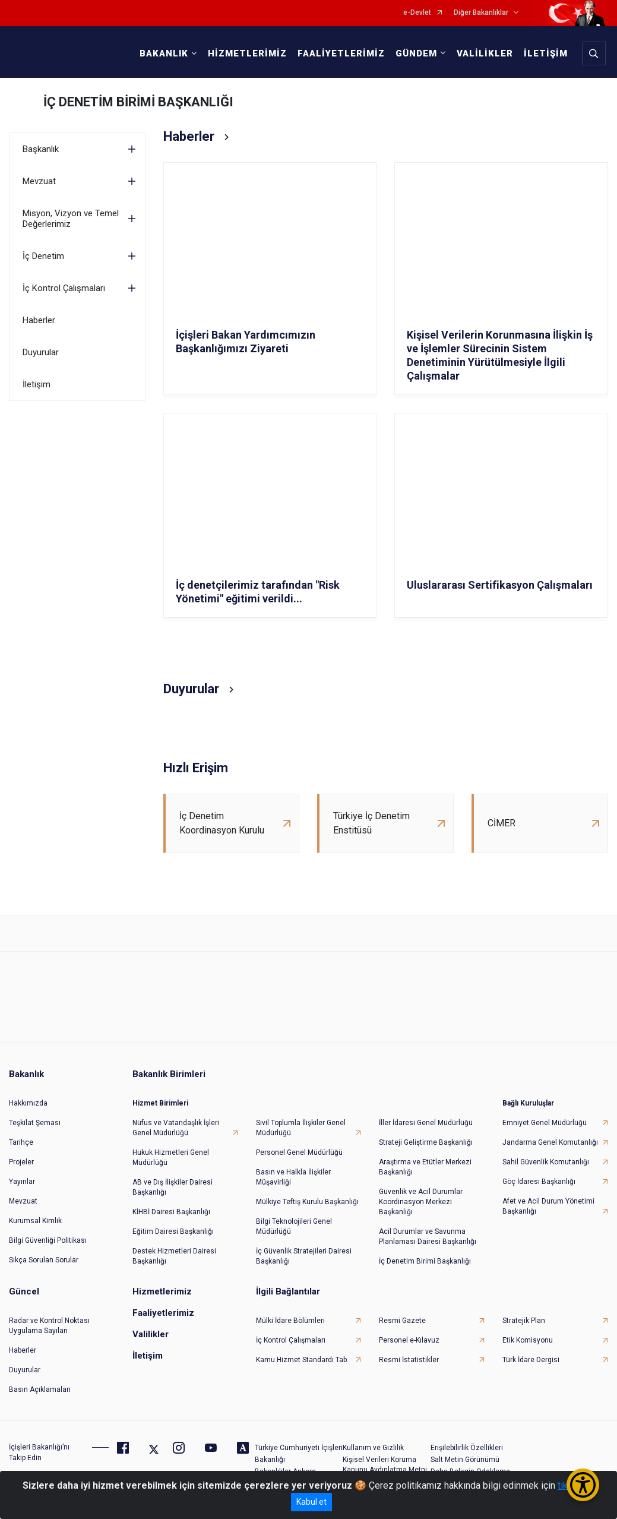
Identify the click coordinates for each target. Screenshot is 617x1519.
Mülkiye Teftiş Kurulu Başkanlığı (307, 1202)
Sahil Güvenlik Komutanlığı (545, 1162)
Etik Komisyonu (527, 1340)
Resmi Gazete (402, 1320)
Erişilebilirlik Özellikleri (467, 1448)
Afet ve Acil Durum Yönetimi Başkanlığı (548, 1206)
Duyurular (41, 352)
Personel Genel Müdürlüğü (299, 1152)
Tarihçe (21, 1142)
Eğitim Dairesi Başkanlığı (173, 1231)
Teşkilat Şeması (35, 1123)
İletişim (36, 384)
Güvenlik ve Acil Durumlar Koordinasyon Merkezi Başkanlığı (421, 1202)
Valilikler (150, 1334)
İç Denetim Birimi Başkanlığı (425, 1261)
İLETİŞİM (546, 53)
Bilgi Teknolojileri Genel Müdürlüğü (294, 1226)
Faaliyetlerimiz (163, 1313)
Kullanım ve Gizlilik (373, 1448)
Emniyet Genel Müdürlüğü (544, 1123)
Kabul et (311, 1502)
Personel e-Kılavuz (409, 1340)
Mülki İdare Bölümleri (290, 1320)
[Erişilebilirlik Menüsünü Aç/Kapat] (583, 1485)
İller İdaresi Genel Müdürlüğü (426, 1123)
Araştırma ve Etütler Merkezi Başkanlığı (425, 1167)
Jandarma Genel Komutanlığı (550, 1142)
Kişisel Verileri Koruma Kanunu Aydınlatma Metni (385, 1464)
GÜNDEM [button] (416, 53)
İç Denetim (43, 256)
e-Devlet (417, 13)
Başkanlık (41, 149)
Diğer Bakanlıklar (481, 13)
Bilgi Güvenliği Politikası (48, 1240)
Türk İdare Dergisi (530, 1360)
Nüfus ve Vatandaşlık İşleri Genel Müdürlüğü (175, 1128)
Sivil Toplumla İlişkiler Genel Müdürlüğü (301, 1128)
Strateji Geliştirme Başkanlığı (426, 1142)
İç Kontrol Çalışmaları (64, 288)
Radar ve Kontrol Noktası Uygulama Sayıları (49, 1325)
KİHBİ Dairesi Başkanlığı (171, 1212)
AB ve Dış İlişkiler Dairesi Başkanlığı (172, 1187)
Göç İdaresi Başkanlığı (538, 1181)
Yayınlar (22, 1181)
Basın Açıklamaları (40, 1389)
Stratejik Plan (523, 1320)
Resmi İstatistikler (409, 1360)
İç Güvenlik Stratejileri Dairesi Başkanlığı (304, 1256)
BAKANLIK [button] (164, 53)
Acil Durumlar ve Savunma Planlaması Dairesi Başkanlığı (427, 1236)
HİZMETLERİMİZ (247, 53)
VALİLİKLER (485, 53)
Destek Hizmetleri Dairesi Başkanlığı (174, 1256)
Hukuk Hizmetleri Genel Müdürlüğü (170, 1157)
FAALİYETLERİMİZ (341, 53)
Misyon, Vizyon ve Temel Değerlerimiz (71, 218)
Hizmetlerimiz (162, 1291)
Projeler (21, 1162)
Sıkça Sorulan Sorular (43, 1260)
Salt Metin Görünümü (465, 1459)
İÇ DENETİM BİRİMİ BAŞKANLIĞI (138, 101)
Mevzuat (39, 181)
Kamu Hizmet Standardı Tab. (302, 1360)
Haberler (39, 320)
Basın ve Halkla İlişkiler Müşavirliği (293, 1177)
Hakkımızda (28, 1103)
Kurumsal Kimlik (35, 1221)
